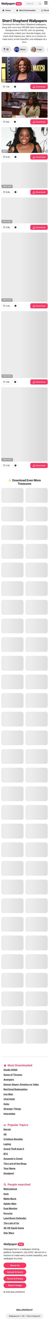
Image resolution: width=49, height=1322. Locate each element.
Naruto (7, 1129)
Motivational (10, 1189)
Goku (6, 1104)
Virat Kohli (9, 1099)
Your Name (9, 1168)
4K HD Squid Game (14, 1228)
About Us (15, 1265)
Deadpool (9, 1173)
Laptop (7, 1144)
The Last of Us (11, 1223)
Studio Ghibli (10, 1070)
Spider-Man (10, 1203)
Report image (15, 1285)
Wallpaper (11, 3)
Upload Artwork (15, 1272)
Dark (6, 1194)
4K (5, 1134)
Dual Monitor (10, 1208)
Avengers (9, 1079)
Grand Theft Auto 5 (14, 1149)
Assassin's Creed (13, 1158)
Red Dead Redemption (15, 1089)
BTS (6, 1154)
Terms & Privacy (15, 1278)
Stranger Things (12, 1109)
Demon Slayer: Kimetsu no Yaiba (21, 1084)
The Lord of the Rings (15, 1163)
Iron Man (8, 1094)
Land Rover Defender (15, 1218)
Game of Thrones (13, 1074)
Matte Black (10, 1198)
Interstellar (9, 1114)
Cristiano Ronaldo (13, 1139)
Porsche (8, 1213)
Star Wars (9, 1233)
